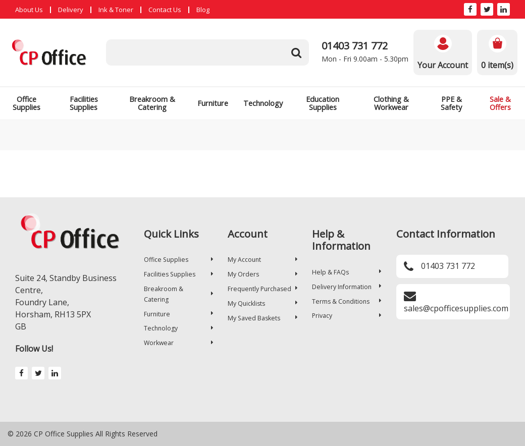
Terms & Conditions (346, 301)
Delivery (70, 9)
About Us (29, 9)
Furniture (212, 103)
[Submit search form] (296, 52)
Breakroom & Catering (152, 103)
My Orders (262, 274)
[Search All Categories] (207, 52)
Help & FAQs (346, 272)
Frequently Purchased (262, 289)
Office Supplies (26, 103)
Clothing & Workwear (391, 103)
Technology (263, 103)
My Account (262, 259)
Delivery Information (346, 287)
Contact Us (164, 9)
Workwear (178, 343)
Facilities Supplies (84, 103)
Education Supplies (322, 103)
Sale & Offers (500, 103)
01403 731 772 (355, 45)
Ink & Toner (115, 9)
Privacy (346, 315)
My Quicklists (262, 303)
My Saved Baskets (262, 318)
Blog (202, 9)
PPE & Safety (451, 103)
